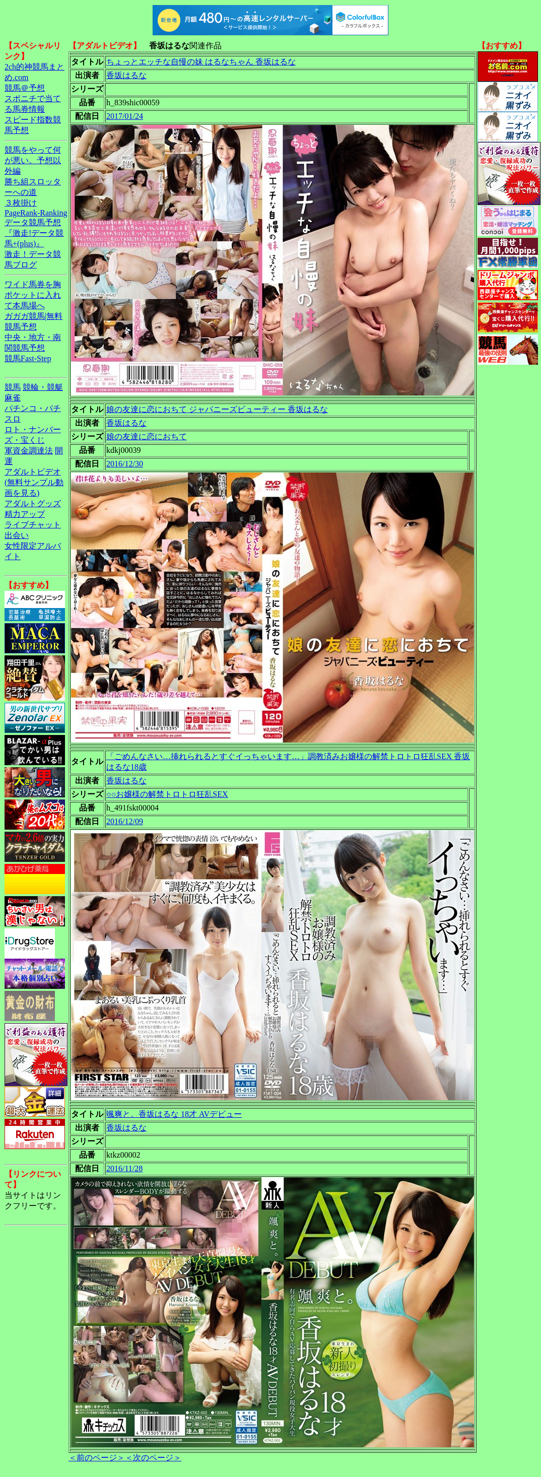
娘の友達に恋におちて (146, 436)
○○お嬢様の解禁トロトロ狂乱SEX (167, 794)
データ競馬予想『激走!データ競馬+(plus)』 (34, 233)
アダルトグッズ (33, 503)
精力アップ (25, 514)
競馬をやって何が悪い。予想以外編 (33, 160)
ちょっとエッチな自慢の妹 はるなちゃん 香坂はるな (201, 61)
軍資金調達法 (29, 450)
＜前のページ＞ (97, 1457)
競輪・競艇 (43, 387)
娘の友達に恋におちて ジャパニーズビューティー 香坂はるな (217, 409)
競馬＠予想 (25, 88)
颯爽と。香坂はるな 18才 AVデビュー (174, 1114)
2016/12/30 (124, 463)
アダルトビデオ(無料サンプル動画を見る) (34, 482)
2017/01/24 (124, 116)
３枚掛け (21, 202)
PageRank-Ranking (36, 213)
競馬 (13, 387)
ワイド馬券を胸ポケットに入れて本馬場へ (33, 295)
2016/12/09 (124, 821)
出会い (17, 535)
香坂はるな (126, 75)
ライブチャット (33, 524)
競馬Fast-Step (28, 358)
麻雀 (13, 397)
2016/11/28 (124, 1168)
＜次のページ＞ (153, 1457)
